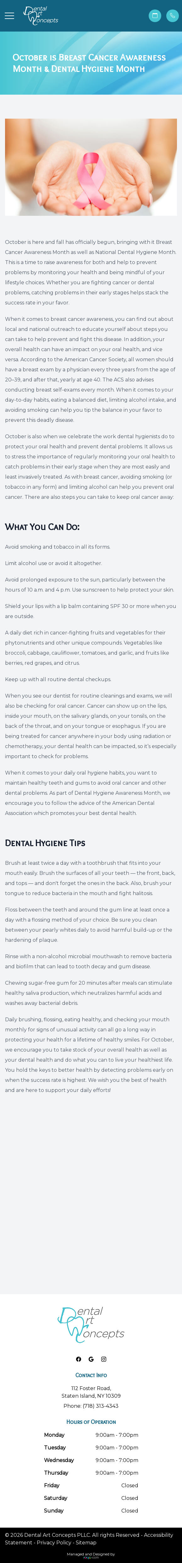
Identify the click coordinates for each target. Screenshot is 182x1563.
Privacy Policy (54, 1543)
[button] (9, 16)
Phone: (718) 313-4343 (91, 1406)
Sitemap (86, 1543)
